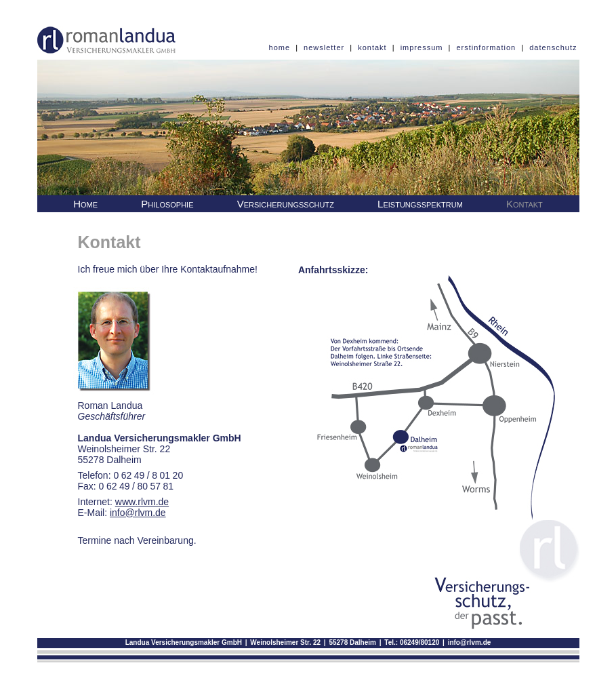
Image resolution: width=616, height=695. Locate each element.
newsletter (324, 47)
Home (85, 204)
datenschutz (553, 47)
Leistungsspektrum (420, 204)
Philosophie (167, 204)
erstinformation (486, 47)
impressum (422, 47)
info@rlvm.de (469, 642)
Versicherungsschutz (285, 204)
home (280, 47)
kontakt (372, 47)
